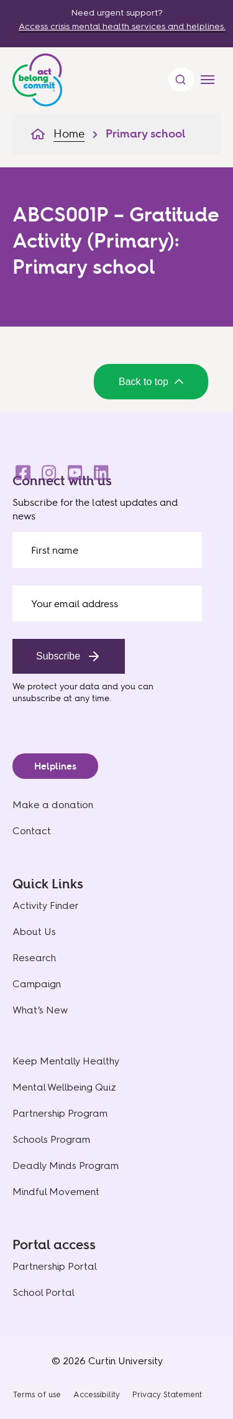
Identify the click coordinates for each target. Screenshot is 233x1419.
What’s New (40, 1010)
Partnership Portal (54, 1266)
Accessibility (96, 1394)
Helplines (55, 766)
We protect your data (55, 686)
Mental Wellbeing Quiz (64, 1087)
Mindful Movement (55, 1192)
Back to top (151, 381)
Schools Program (51, 1139)
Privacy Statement (167, 1394)
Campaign (36, 984)
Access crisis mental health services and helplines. (122, 26)
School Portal (43, 1292)
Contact (31, 831)
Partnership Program (59, 1113)
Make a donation (52, 805)
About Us (34, 931)
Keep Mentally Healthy (65, 1061)
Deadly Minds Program (65, 1165)
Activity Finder (45, 905)
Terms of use (37, 1394)
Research (34, 958)
